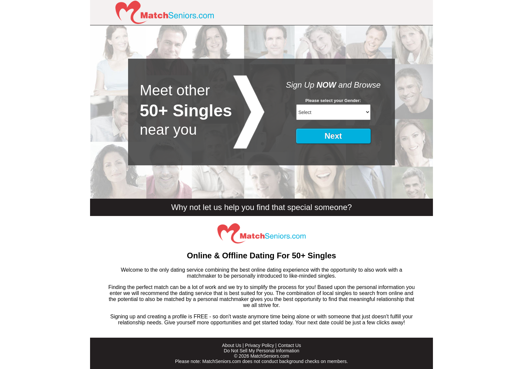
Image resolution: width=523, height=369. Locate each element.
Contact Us (289, 345)
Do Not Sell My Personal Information (261, 350)
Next (333, 135)
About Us (231, 345)
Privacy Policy (259, 345)
